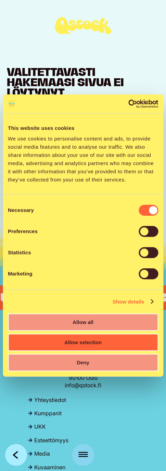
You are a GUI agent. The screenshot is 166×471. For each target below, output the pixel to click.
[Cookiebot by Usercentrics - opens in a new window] (128, 103)
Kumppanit (48, 413)
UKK (40, 426)
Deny (83, 362)
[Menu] (83, 455)
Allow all (83, 322)
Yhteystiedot (50, 399)
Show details (128, 302)
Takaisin (16, 455)
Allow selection (83, 342)
